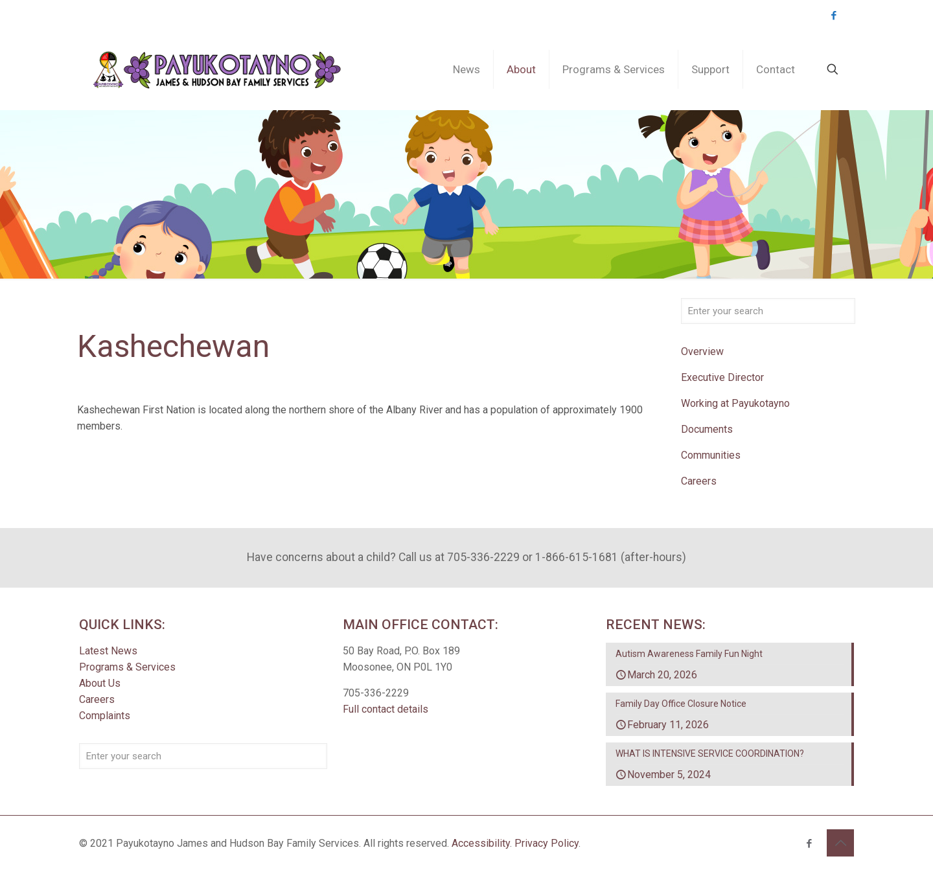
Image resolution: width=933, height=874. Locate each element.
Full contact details (385, 709)
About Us (100, 683)
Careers (699, 481)
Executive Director (722, 377)
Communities (711, 455)
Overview (702, 351)
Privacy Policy (546, 843)
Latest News (108, 651)
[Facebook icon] (833, 15)
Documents (707, 429)
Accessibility (481, 843)
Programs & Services (127, 667)
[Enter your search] (768, 311)
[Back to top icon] (840, 843)
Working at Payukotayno (735, 403)
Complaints (104, 715)
